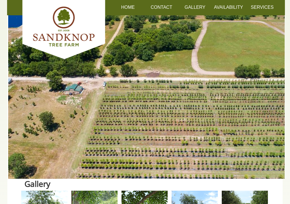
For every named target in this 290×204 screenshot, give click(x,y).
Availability (228, 7)
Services (262, 7)
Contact (161, 7)
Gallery (195, 7)
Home (128, 7)
